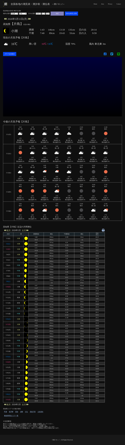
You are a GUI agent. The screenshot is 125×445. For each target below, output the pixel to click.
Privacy (110, 4)
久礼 (26, 411)
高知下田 (33, 411)
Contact (118, 4)
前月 (7, 230)
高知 (16, 411)
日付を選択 (31, 13)
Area (102, 4)
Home (95, 4)
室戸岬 (11, 411)
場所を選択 (6, 13)
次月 (25, 230)
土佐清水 (40, 411)
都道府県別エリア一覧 (11, 415)
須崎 (21, 411)
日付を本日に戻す (71, 13)
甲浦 (5, 411)
